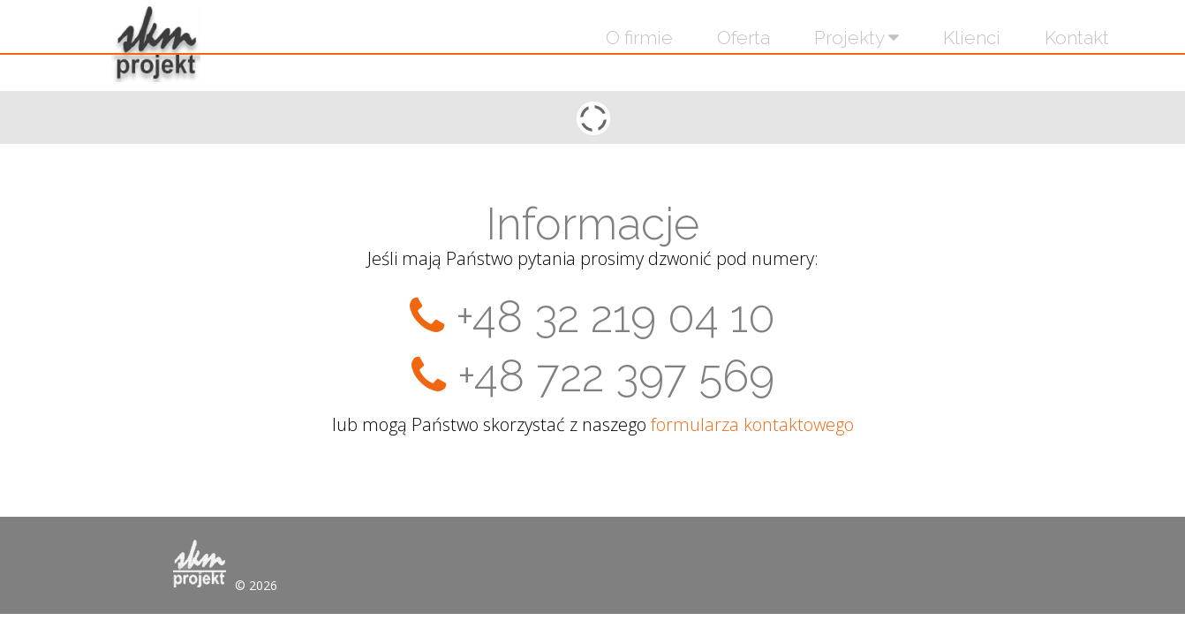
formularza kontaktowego (752, 424)
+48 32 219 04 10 (615, 317)
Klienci (971, 37)
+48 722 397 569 (615, 376)
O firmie (639, 37)
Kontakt (1077, 37)
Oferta (743, 37)
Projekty (856, 37)
